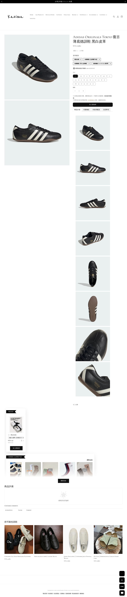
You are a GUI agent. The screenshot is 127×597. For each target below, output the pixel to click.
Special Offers (50, 15)
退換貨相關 (68, 593)
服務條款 (82, 593)
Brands (74, 15)
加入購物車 (92, 104)
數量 (74, 87)
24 (98, 76)
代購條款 (86, 110)
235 (92, 76)
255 (76, 80)
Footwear (83, 15)
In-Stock (59, 15)
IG (122, 580)
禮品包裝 (12, 435)
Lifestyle (32, 18)
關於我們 (45, 593)
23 (86, 76)
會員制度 (50, 593)
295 (87, 84)
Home (31, 15)
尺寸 (74, 72)
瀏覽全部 (90, 460)
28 (104, 80)
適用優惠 (76, 55)
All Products (39, 15)
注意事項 (106, 110)
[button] (114, 17)
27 (93, 80)
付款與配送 (96, 110)
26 (81, 80)
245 (104, 76)
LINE (122, 586)
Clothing (102, 15)
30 (93, 84)
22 (75, 76)
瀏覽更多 (63, 481)
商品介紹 (77, 110)
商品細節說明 (75, 593)
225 (81, 76)
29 (81, 84)
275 (99, 80)
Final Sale (67, 15)
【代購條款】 (91, 100)
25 (109, 76)
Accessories (92, 15)
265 (87, 80)
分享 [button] (75, 404)
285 (76, 84)
